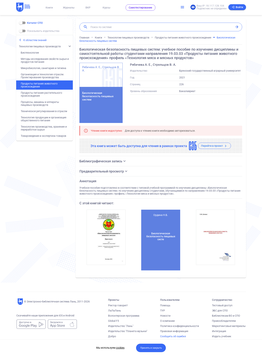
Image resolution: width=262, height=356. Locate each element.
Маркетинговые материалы (229, 326)
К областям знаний (35, 40)
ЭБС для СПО (220, 310)
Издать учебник (221, 336)
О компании (167, 320)
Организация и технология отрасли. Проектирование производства (42, 76)
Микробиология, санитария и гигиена (43, 68)
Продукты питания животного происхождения (39, 85)
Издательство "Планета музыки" (127, 331)
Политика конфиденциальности (179, 326)
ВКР (87, 7)
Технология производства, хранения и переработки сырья (44, 128)
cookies (120, 347)
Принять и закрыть (151, 347)
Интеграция (219, 331)
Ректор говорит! (118, 305)
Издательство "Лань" (120, 326)
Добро (112, 336)
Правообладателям (224, 320)
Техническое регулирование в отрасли (44, 111)
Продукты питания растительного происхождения (41, 94)
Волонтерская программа (123, 315)
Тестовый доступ (222, 305)
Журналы (68, 7)
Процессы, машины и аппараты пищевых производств (40, 103)
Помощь (165, 305)
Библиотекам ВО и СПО (226, 315)
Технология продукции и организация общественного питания (43, 119)
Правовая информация (174, 331)
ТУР (162, 310)
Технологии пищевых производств (40, 46)
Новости (165, 315)
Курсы (106, 7)
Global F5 (113, 320)
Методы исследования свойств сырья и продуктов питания (45, 60)
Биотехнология (30, 52)
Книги (49, 7)
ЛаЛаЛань (114, 310)
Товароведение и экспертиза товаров (43, 135)
